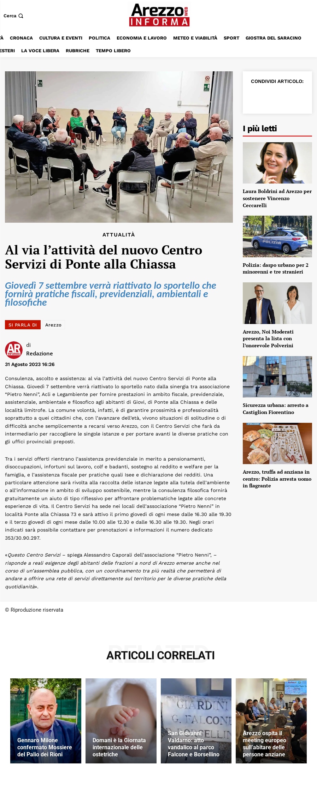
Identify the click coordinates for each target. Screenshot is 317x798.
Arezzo (53, 325)
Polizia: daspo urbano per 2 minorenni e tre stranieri (276, 268)
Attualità (118, 235)
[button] (14, 16)
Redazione (39, 353)
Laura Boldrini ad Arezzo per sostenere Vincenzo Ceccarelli (277, 198)
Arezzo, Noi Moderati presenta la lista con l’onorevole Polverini (268, 338)
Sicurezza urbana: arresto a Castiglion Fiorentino (276, 408)
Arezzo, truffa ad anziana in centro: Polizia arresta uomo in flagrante (277, 478)
